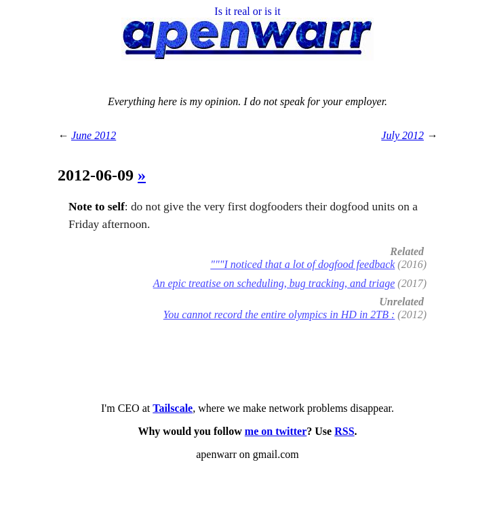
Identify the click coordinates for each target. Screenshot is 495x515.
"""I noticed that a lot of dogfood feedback (302, 264)
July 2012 (402, 135)
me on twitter (276, 431)
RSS (344, 431)
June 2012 (93, 135)
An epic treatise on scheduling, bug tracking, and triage (274, 283)
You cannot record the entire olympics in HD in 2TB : (279, 314)
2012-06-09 (98, 175)
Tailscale (173, 408)
